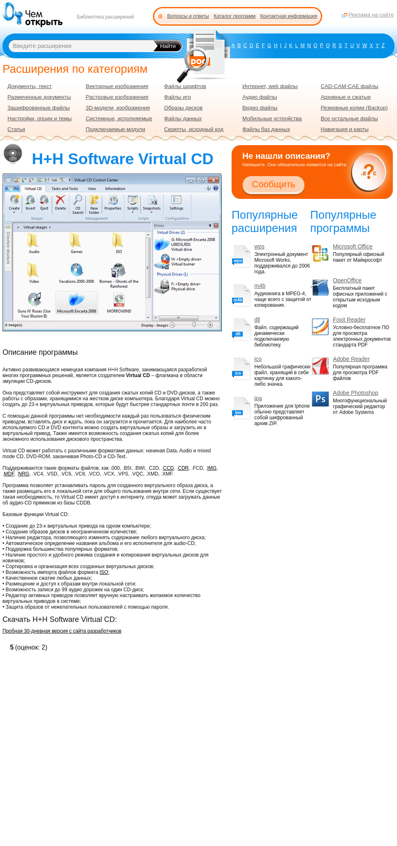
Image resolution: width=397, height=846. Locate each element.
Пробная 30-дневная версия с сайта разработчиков (62, 631)
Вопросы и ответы (188, 16)
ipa (258, 398)
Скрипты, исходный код (194, 129)
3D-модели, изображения (118, 108)
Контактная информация (288, 16)
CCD (168, 468)
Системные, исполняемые (119, 118)
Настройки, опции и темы (39, 118)
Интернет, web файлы (270, 86)
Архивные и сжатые (345, 97)
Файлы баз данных (266, 129)
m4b (259, 286)
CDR (183, 468)
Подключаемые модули (115, 129)
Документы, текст (29, 86)
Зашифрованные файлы (38, 108)
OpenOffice (347, 280)
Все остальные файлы (349, 118)
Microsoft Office (353, 247)
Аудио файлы (259, 97)
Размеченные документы (39, 97)
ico (258, 359)
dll (257, 320)
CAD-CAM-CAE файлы (349, 86)
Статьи (16, 129)
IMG (212, 468)
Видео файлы (259, 108)
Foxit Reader (349, 320)
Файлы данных (183, 118)
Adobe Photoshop (355, 393)
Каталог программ (235, 16)
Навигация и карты (344, 129)
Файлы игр (177, 97)
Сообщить (273, 184)
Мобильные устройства (272, 118)
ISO (104, 572)
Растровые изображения (117, 97)
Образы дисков (183, 108)
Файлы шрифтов (185, 86)
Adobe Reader (351, 359)
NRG (23, 474)
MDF (9, 474)
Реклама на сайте (371, 15)
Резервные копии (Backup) (353, 108)
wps (259, 247)
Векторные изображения (117, 86)
